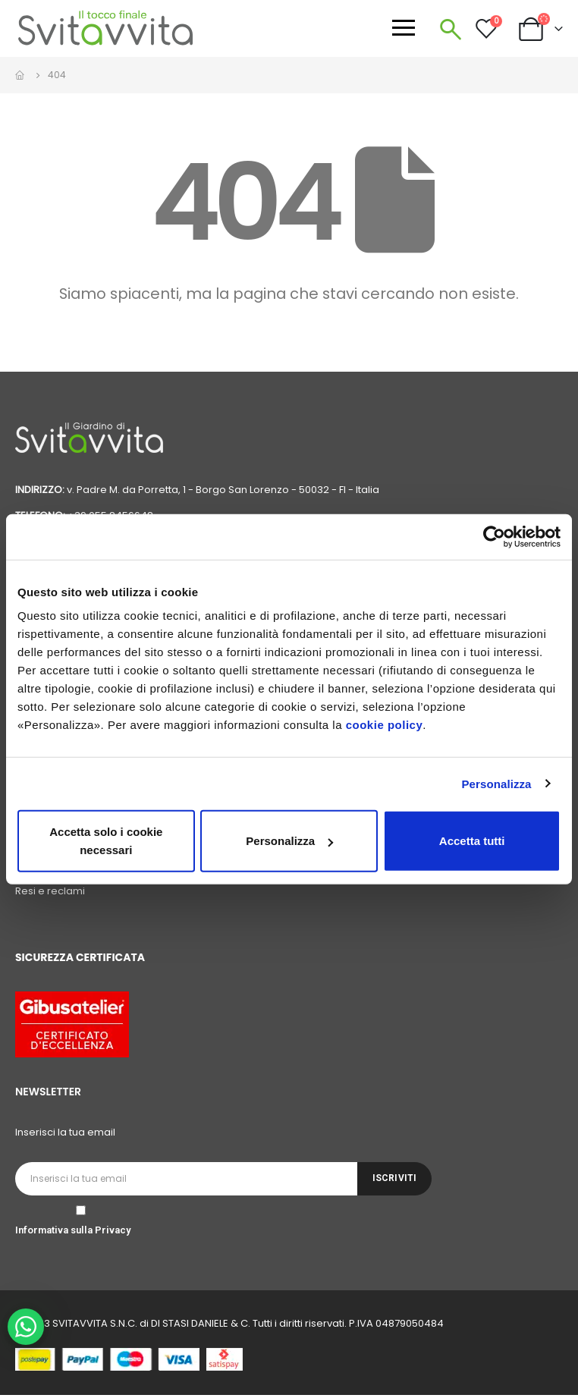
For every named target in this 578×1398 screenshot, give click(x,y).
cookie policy (384, 724)
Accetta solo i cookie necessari (105, 840)
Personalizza (496, 783)
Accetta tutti (472, 840)
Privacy (112, 1233)
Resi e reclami (50, 894)
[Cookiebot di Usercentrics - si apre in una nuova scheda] (494, 536)
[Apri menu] (403, 27)
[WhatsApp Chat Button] (26, 1326)
